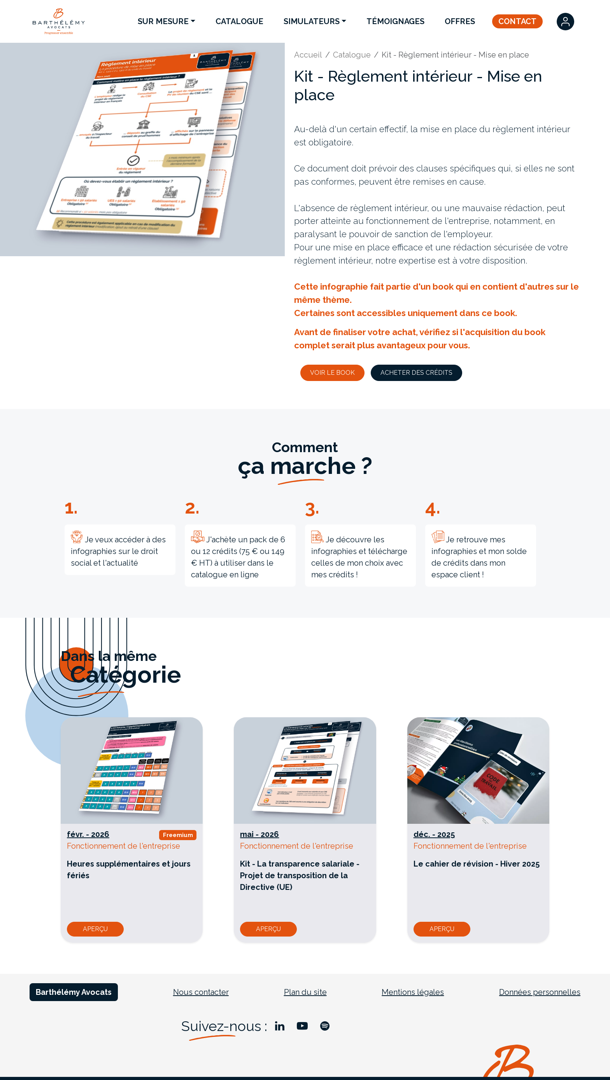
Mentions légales (413, 992)
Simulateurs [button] (312, 21)
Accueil (308, 54)
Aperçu (95, 929)
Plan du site (305, 992)
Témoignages (395, 21)
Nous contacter (201, 992)
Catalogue (239, 21)
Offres (460, 21)
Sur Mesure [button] (163, 21)
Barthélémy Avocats (74, 992)
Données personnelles (539, 992)
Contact (517, 21)
